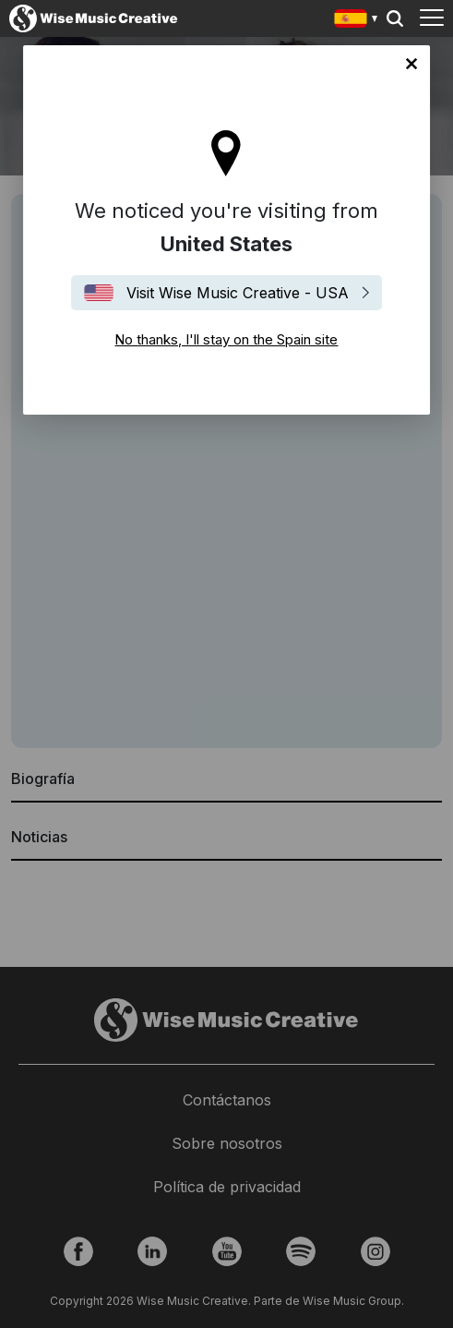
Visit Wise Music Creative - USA (237, 293)
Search (395, 18)
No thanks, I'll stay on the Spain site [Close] (411, 63)
